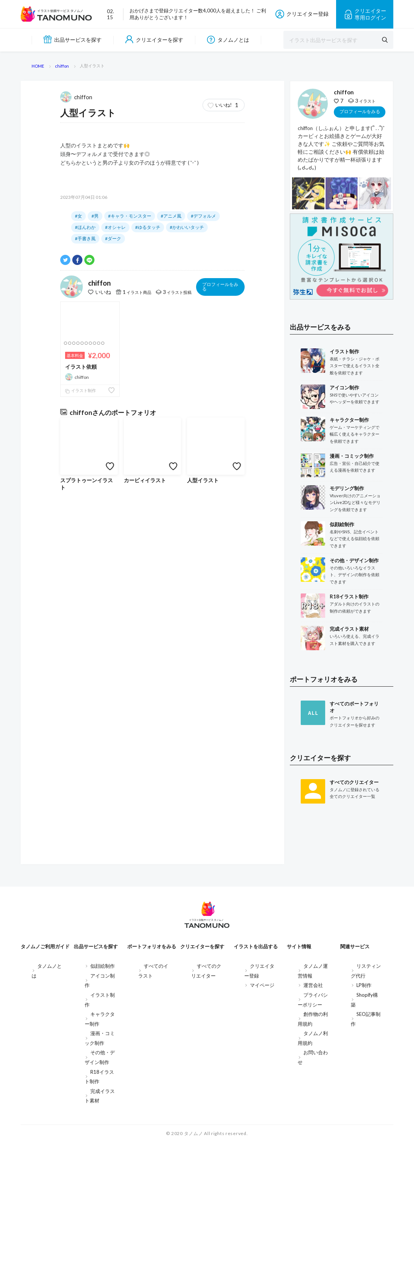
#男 (95, 588)
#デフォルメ (203, 588)
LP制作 (363, 1125)
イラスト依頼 (81, 739)
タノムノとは (228, 40)
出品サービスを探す (73, 39)
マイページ (262, 1125)
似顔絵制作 (102, 1105)
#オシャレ (115, 599)
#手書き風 (85, 611)
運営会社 (313, 1125)
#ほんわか (85, 599)
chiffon (76, 469)
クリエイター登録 (302, 14)
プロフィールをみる (220, 659)
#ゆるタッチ (147, 599)
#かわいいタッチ (187, 599)
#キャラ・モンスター (129, 588)
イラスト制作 (80, 763)
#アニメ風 (171, 588)
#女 (78, 588)
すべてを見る (152, 437)
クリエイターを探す (154, 40)
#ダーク (113, 611)
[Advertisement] (341, 982)
